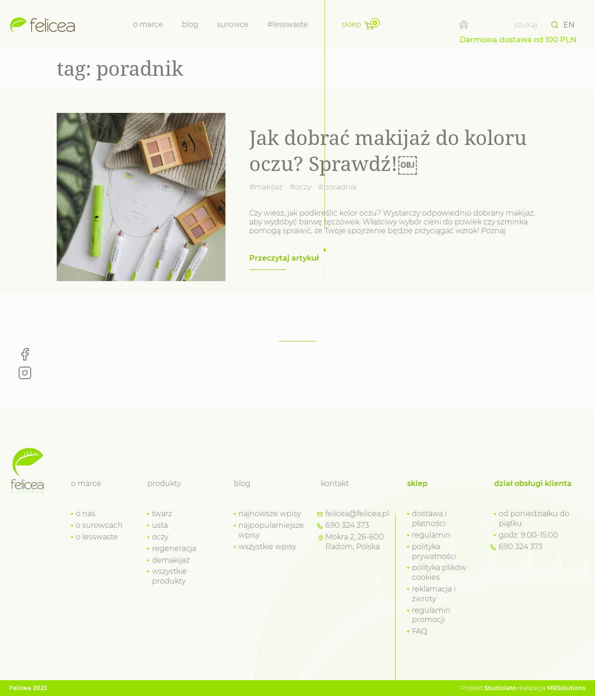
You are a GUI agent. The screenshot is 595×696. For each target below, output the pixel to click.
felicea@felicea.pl (357, 513)
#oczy (300, 187)
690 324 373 (347, 525)
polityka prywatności (434, 551)
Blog (190, 24)
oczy (160, 536)
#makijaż (266, 187)
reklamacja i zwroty (434, 593)
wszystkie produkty (169, 576)
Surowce (233, 24)
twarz (162, 513)
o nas (85, 513)
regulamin (431, 535)
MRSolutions (566, 687)
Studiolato (500, 687)
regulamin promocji (431, 615)
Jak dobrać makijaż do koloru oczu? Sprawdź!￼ (388, 150)
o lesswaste (97, 536)
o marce (148, 24)
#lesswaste (287, 24)
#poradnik (337, 187)
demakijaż (171, 560)
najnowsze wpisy (269, 513)
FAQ (419, 631)
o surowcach (99, 525)
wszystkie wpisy (267, 546)
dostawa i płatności (429, 518)
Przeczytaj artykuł (284, 258)
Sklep (351, 24)
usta (160, 525)
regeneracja (174, 548)
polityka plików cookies (439, 572)
